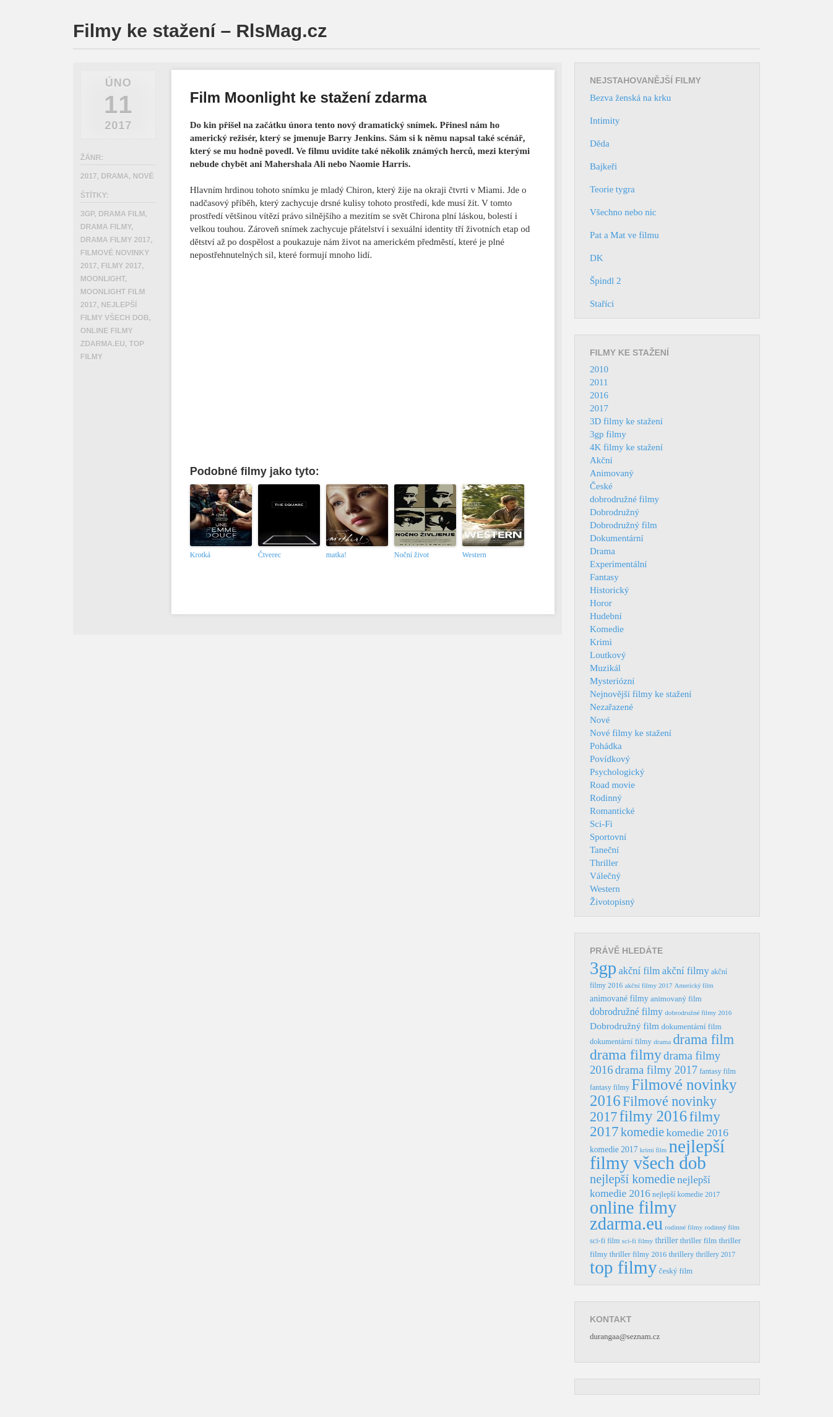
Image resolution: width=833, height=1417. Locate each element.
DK (596, 258)
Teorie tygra (612, 189)
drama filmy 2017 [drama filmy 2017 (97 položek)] (656, 1069)
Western (474, 554)
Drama (115, 176)
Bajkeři (603, 166)
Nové (143, 176)
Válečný (605, 876)
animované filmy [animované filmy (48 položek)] (619, 998)
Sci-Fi (601, 824)
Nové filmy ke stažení (630, 733)
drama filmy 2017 (115, 240)
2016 (599, 395)
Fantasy (604, 577)
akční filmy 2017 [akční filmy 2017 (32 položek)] (648, 985)
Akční (601, 460)
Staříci (602, 304)
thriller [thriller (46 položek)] (666, 1240)
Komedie (607, 629)
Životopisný (612, 902)
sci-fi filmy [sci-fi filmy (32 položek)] (637, 1240)
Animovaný (612, 473)
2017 (88, 176)
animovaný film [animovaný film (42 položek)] (676, 998)
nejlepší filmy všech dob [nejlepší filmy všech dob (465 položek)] (657, 1154)
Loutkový (608, 655)
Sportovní (608, 837)
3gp (87, 214)
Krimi (601, 642)
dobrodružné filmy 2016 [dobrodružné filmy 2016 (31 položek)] (698, 1012)
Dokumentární (617, 538)
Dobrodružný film (623, 525)
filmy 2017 (121, 266)
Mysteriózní (612, 681)
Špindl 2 (605, 281)
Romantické (612, 811)
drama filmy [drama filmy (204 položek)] (626, 1055)
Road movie (612, 785)
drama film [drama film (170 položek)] (703, 1039)
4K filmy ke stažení (626, 447)
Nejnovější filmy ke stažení (641, 694)
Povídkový (610, 759)
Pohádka (606, 746)
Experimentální (618, 564)
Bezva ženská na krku (630, 98)
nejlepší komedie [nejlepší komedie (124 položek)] (632, 1179)
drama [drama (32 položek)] (662, 1041)
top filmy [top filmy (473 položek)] (623, 1267)
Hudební (606, 616)
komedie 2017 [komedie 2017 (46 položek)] (613, 1149)
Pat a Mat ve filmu (624, 235)
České (601, 486)
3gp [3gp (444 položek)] (603, 968)
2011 (599, 382)
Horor (601, 603)
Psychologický (617, 772)
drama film (121, 214)
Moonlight (102, 279)
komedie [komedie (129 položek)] (642, 1132)
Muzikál (605, 668)
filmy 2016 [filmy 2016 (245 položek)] (653, 1116)
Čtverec (269, 554)
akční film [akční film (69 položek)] (639, 971)
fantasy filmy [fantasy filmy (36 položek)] (609, 1087)
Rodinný (606, 798)
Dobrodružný (614, 512)
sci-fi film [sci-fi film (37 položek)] (605, 1240)
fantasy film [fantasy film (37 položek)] (717, 1071)
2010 (599, 369)
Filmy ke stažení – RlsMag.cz (200, 30)
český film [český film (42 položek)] (676, 1270)
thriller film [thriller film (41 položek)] (698, 1240)
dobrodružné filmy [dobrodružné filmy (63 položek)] (626, 1011)
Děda (600, 143)
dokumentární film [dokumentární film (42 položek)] (691, 1026)
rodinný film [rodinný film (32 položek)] (722, 1227)
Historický (609, 590)
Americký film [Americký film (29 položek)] (694, 985)
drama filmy (105, 227)
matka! (336, 554)
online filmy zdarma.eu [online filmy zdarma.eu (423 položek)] (633, 1215)
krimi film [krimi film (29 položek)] (653, 1150)
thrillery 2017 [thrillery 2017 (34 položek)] (715, 1255)
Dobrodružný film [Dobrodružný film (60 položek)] (624, 1026)
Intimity (604, 121)
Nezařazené (611, 707)
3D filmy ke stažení (626, 421)
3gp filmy (608, 434)
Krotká (200, 554)
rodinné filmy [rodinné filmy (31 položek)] (683, 1227)
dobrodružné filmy (624, 499)
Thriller (604, 863)
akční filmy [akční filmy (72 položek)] (685, 971)
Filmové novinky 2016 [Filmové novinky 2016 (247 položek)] (663, 1092)
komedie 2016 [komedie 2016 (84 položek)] (697, 1132)
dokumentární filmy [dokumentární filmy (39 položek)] (621, 1041)
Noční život (411, 554)
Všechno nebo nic (623, 212)
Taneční (604, 850)
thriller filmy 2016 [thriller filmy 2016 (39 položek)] (638, 1254)
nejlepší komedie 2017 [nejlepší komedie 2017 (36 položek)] (686, 1194)
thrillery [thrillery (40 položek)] (681, 1254)
